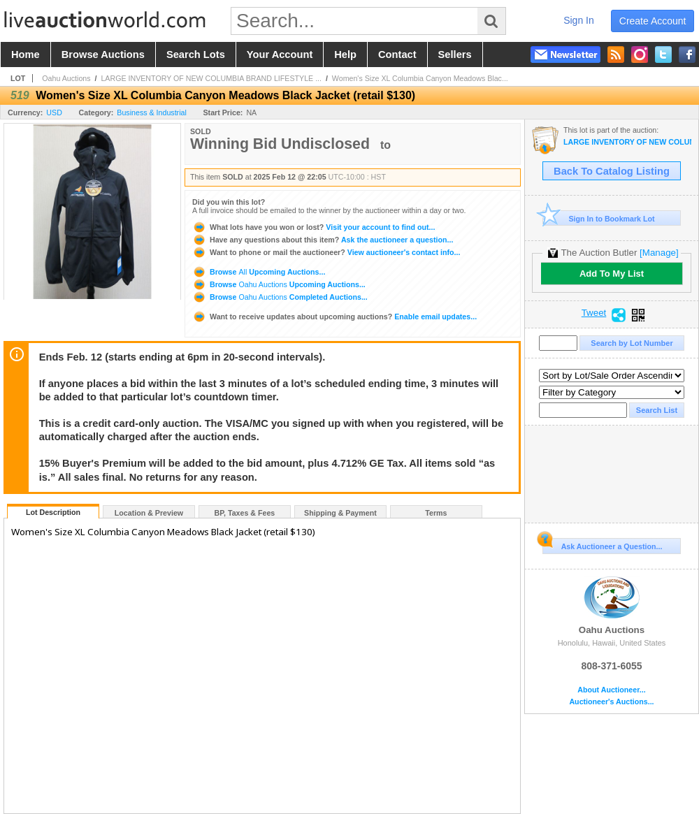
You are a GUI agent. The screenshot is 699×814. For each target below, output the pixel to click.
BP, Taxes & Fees (245, 513)
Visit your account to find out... (313, 227)
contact (397, 54)
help (345, 54)
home (25, 54)
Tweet (594, 313)
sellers (455, 54)
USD (54, 112)
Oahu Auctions (66, 78)
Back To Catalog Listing (612, 171)
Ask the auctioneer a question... (322, 239)
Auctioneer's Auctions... (611, 702)
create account (652, 21)
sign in (578, 20)
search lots (195, 54)
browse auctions (103, 54)
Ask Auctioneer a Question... (602, 544)
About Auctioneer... (611, 690)
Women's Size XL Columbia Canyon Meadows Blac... (420, 78)
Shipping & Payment (340, 513)
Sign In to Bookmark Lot (598, 218)
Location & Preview (149, 513)
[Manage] (659, 252)
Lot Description (53, 512)
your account (279, 54)
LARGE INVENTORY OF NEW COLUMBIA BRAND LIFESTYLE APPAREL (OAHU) (627, 142)
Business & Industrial (152, 112)
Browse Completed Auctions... (280, 297)
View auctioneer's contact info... (326, 252)
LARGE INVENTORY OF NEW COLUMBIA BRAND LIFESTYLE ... (211, 78)
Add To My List (611, 273)
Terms (436, 513)
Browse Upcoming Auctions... (258, 272)
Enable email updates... (334, 316)
